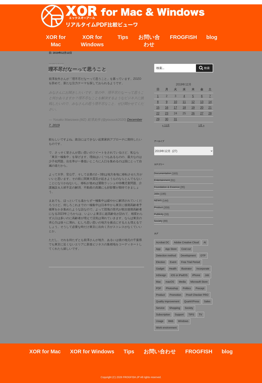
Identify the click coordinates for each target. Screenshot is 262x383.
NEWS (158, 200)
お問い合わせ (149, 40)
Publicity (159, 214)
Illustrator (186, 268)
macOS (170, 281)
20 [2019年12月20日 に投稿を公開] (201, 107)
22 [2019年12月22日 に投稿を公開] (158, 113)
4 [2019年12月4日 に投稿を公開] (184, 96)
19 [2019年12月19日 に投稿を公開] (193, 107)
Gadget (160, 268)
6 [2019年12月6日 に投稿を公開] (202, 96)
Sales (207, 301)
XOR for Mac (56, 40)
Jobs (157, 193)
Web (170, 321)
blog (211, 37)
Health (172, 268)
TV (200, 314)
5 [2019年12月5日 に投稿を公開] (193, 96)
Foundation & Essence (167, 187)
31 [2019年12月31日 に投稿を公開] (175, 119)
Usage (159, 321)
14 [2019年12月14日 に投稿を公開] (210, 101)
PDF (158, 288)
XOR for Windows (92, 40)
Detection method (166, 255)
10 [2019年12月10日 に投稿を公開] (175, 101)
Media (182, 281)
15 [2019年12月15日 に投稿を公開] (158, 107)
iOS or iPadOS (179, 275)
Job (207, 275)
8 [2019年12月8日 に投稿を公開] (158, 101)
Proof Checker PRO (197, 294)
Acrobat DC (162, 242)
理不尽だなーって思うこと (77, 69)
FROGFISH (183, 37)
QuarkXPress (191, 301)
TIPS (191, 314)
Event (173, 262)
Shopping (174, 308)
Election (160, 262)
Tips (123, 37)
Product (158, 207)
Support (179, 314)
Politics (187, 288)
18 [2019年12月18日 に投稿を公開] (184, 107)
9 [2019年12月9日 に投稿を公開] (166, 101)
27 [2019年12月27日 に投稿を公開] (201, 113)
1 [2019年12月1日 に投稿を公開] (158, 96)
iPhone (196, 275)
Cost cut (186, 249)
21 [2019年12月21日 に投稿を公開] (210, 107)
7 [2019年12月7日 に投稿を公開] (210, 96)
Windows (183, 321)
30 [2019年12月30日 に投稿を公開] (166, 119)
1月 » (201, 125)
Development (188, 255)
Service (160, 308)
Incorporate (202, 268)
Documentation (162, 173)
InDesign (161, 275)
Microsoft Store (199, 281)
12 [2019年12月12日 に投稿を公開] (193, 101)
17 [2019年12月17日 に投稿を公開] (175, 107)
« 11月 (166, 125)
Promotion (175, 294)
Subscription (163, 314)
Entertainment (162, 180)
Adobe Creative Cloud (186, 242)
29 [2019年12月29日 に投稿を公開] (158, 119)
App (158, 249)
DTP (203, 255)
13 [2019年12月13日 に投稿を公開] (201, 101)
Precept (200, 288)
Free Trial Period (190, 262)
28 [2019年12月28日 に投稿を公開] (210, 113)
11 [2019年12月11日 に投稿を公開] (184, 101)
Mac (158, 281)
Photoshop (172, 288)
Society (158, 220)
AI (205, 242)
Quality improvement (167, 301)
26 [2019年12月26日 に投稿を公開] (193, 113)
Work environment (166, 327)
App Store (170, 249)
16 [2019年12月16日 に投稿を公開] (166, 107)
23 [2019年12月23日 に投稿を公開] (166, 113)
